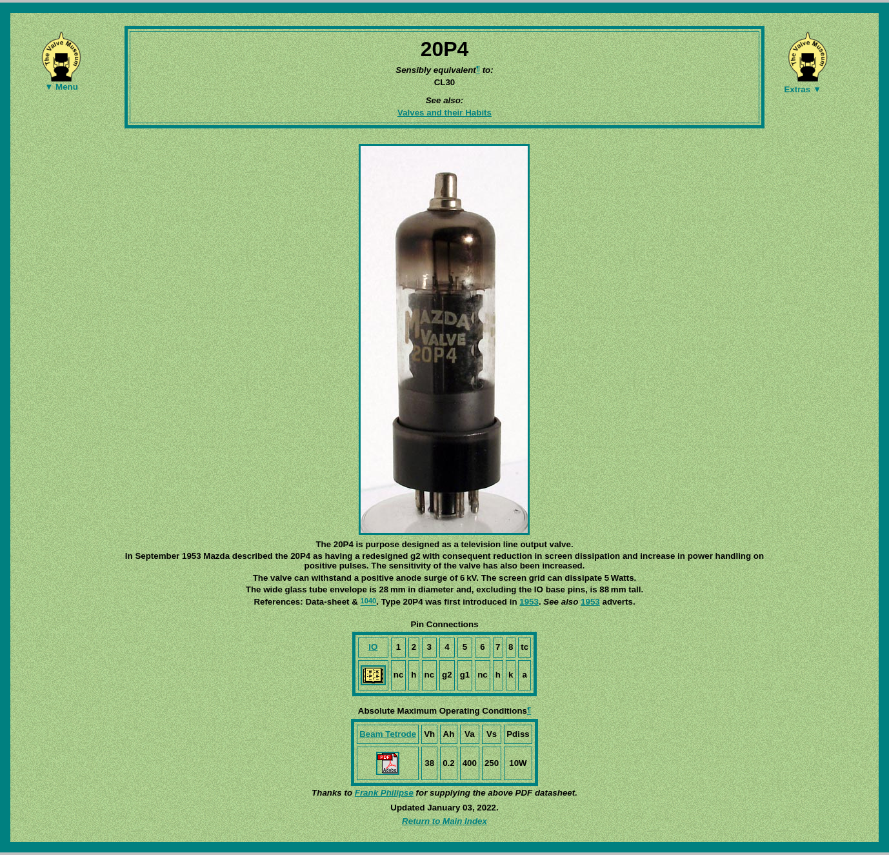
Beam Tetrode (387, 734)
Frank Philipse (384, 793)
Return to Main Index (444, 821)
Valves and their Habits (444, 112)
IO (372, 647)
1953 (529, 602)
